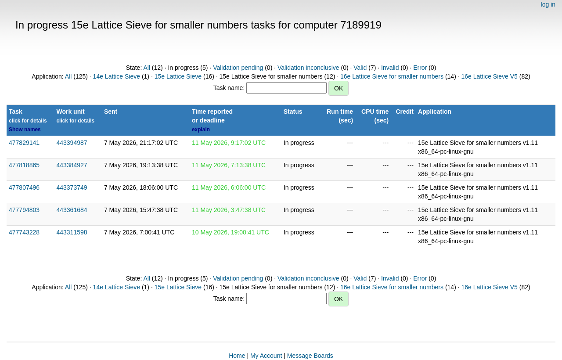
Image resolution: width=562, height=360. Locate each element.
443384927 (71, 165)
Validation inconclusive (308, 67)
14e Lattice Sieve (116, 76)
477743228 (24, 232)
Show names (25, 129)
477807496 (24, 187)
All (146, 67)
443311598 (71, 232)
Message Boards (310, 355)
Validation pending (238, 67)
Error (420, 67)
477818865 (24, 165)
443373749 (71, 187)
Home (237, 355)
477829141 (24, 142)
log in (548, 4)
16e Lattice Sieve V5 (489, 76)
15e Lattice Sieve (178, 76)
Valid (360, 67)
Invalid (390, 67)
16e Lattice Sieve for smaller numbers (391, 76)
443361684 (71, 209)
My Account (266, 355)
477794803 (24, 209)
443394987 (71, 142)
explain (201, 129)
